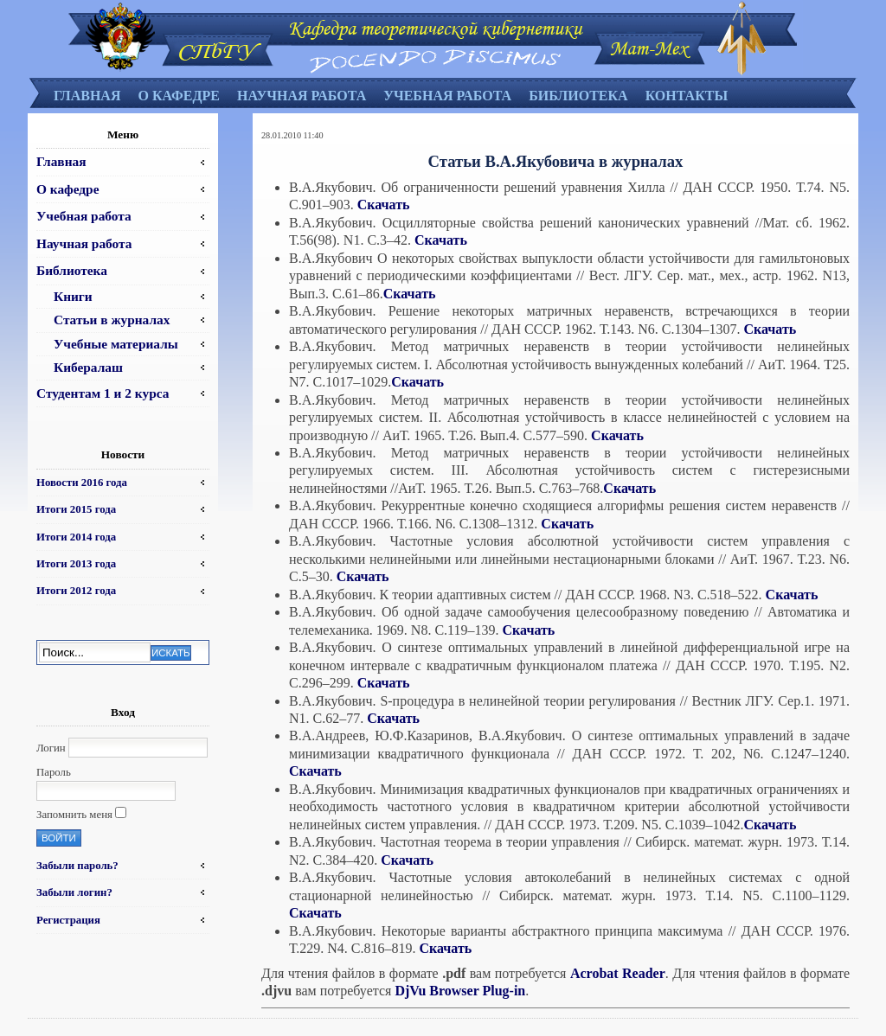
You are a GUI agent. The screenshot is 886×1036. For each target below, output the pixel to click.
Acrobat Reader (617, 973)
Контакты (687, 95)
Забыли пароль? (77, 866)
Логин (51, 748)
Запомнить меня (74, 815)
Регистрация (68, 920)
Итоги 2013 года (76, 564)
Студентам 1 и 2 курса (102, 393)
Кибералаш (88, 367)
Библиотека (578, 95)
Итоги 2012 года (76, 591)
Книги (73, 296)
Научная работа (301, 95)
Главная (87, 95)
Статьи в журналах (112, 319)
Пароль (53, 772)
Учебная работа (447, 95)
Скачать (383, 204)
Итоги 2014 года (76, 537)
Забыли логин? (74, 892)
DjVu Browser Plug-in (460, 990)
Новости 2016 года (81, 482)
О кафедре (178, 95)
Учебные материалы (116, 343)
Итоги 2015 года (76, 509)
